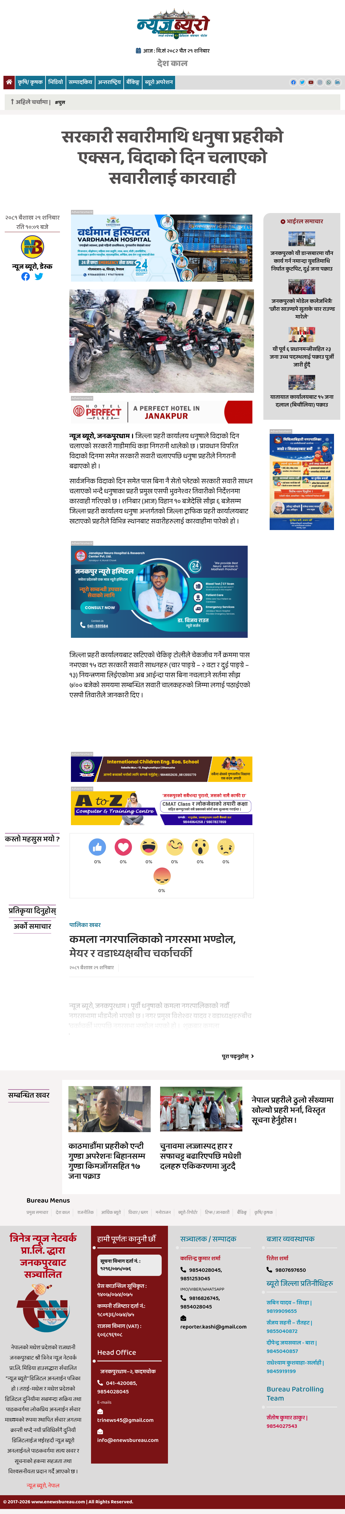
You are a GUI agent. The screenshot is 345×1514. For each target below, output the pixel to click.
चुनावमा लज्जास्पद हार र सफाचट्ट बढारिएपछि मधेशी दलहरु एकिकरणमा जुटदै (200, 1157)
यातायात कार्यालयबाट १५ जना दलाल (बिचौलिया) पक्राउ (301, 401)
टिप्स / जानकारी (217, 1213)
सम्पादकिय (80, 82)
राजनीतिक (85, 1213)
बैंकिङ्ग (133, 82)
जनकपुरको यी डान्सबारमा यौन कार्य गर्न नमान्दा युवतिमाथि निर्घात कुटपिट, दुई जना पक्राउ (302, 261)
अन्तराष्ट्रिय (109, 82)
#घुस (60, 103)
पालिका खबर (85, 926)
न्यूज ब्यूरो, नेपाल (43, 1486)
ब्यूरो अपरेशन (159, 82)
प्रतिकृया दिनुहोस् (32, 912)
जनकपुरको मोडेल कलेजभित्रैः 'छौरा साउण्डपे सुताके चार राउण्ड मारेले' (302, 309)
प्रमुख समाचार (37, 1213)
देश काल (172, 64)
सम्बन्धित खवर (29, 1096)
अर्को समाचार (32, 928)
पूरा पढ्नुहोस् (238, 1058)
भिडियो (55, 82)
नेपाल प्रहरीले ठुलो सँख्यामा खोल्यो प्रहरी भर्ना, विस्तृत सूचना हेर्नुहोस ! (293, 1111)
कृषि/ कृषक (30, 82)
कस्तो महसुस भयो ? (32, 839)
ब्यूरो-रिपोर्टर (187, 1213)
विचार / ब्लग (138, 1213)
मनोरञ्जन (163, 1213)
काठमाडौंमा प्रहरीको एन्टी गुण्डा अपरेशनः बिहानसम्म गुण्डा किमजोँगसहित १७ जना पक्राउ (106, 1162)
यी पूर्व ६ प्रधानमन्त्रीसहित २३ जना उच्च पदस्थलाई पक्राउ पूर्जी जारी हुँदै (302, 357)
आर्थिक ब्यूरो (111, 1213)
